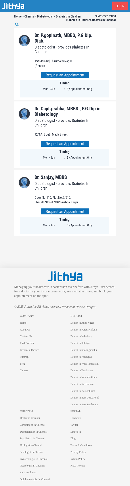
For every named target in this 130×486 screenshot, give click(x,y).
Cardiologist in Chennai (32, 424)
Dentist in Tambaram (81, 370)
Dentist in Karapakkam (82, 391)
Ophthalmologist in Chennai (35, 479)
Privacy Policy (78, 452)
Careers (24, 370)
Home (23, 322)
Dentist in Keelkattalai (82, 384)
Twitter (74, 424)
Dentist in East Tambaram (84, 404)
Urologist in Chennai (31, 445)
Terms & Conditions (81, 445)
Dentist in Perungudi (81, 356)
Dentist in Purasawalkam (83, 329)
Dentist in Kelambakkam (83, 377)
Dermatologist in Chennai (33, 431)
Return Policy (77, 459)
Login (120, 6)
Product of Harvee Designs (78, 307)
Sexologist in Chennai (31, 452)
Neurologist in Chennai (32, 465)
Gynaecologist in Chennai (34, 459)
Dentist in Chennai (30, 418)
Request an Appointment (65, 75)
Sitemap (24, 356)
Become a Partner (29, 350)
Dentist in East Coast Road (84, 397)
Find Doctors (27, 343)
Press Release (77, 465)
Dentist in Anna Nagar (82, 322)
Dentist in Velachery (81, 336)
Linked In (75, 431)
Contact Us (26, 336)
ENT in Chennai (28, 472)
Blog (22, 363)
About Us (25, 329)
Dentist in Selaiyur (80, 343)
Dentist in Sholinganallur (83, 350)
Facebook (75, 418)
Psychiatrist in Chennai (32, 438)
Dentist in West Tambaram (84, 363)
